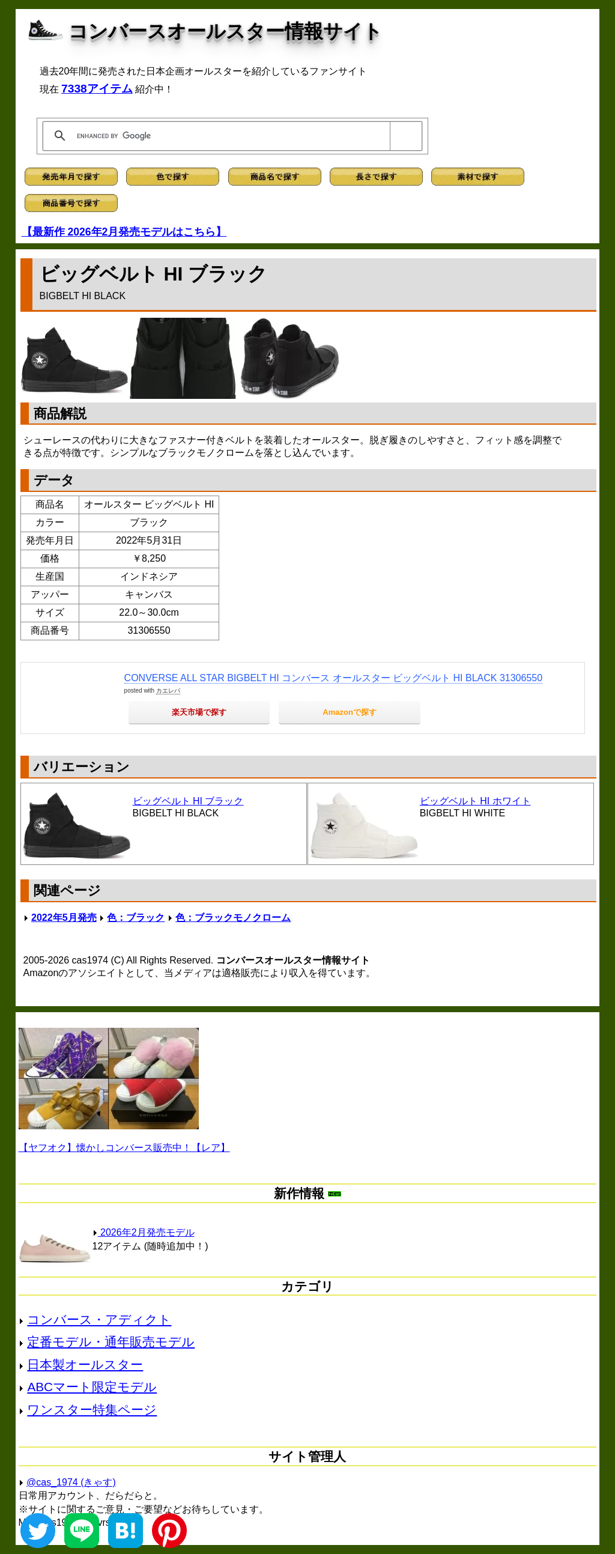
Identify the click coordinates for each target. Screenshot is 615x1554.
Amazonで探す (350, 712)
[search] (230, 136)
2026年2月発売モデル (143, 1232)
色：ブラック (136, 917)
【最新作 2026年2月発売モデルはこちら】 (124, 232)
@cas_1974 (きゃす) (71, 1482)
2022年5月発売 (64, 917)
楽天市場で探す (199, 712)
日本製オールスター (85, 1364)
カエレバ (168, 690)
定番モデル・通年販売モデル (111, 1342)
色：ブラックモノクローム (233, 917)
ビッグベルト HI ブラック (188, 801)
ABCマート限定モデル (92, 1387)
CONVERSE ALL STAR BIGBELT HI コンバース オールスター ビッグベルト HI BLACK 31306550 (333, 678)
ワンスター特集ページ (92, 1409)
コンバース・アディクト (99, 1319)
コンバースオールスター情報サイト (225, 31)
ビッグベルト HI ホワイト (475, 801)
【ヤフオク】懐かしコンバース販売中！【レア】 (124, 1148)
